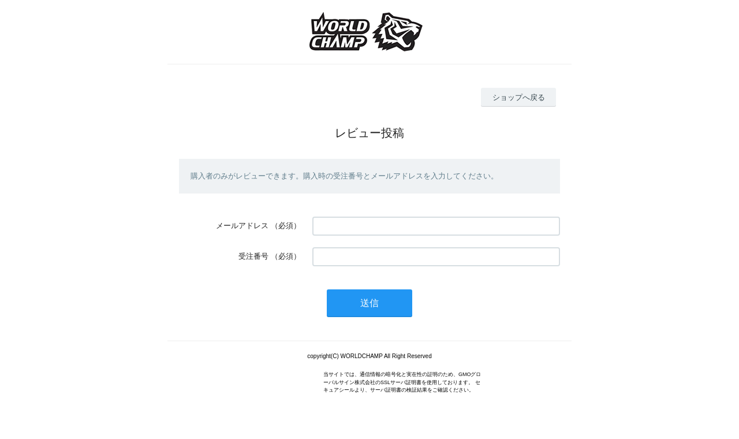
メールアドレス (242, 225)
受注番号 (253, 256)
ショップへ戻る (518, 97)
